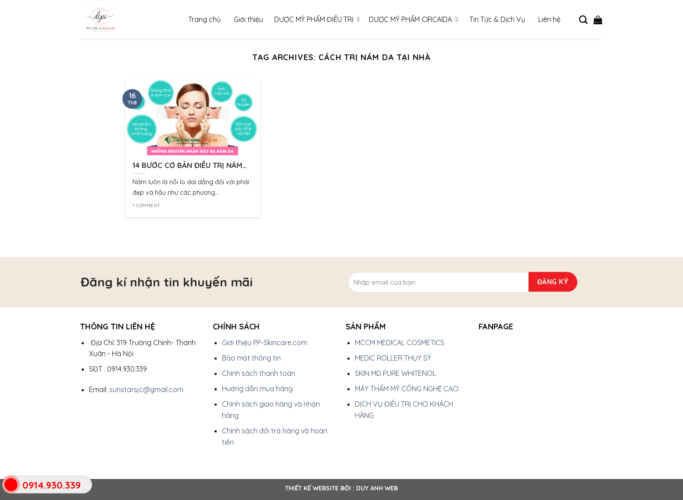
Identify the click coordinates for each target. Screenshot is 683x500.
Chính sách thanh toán (258, 373)
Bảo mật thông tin (251, 358)
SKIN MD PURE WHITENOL (395, 373)
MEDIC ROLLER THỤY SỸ (393, 358)
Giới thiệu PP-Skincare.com (264, 342)
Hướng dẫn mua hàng (257, 388)
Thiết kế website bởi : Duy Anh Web (341, 488)
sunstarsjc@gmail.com (146, 389)
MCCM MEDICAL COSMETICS (399, 342)
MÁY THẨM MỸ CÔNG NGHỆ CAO (406, 388)
